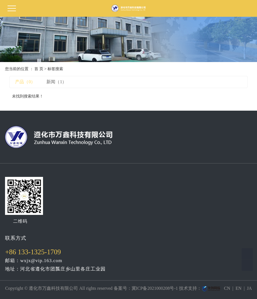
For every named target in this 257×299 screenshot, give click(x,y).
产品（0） (25, 81)
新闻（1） (56, 81)
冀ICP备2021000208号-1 (155, 288)
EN (238, 288)
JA (249, 288)
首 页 (38, 69)
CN (227, 288)
